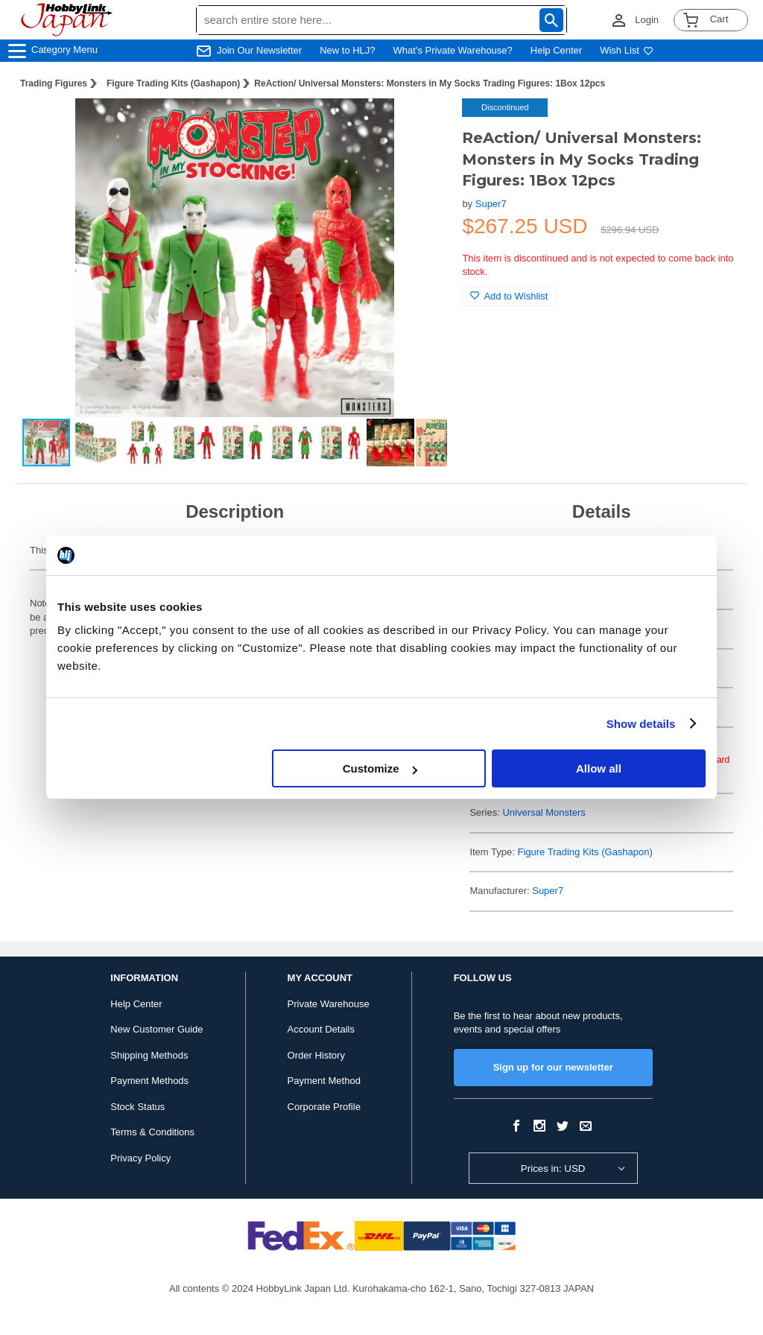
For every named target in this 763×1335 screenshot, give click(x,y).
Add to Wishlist (509, 296)
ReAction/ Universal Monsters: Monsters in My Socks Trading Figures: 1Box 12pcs (429, 83)
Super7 (491, 203)
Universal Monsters (543, 812)
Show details (641, 723)
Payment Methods (149, 1080)
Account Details (321, 1029)
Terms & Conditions (152, 1132)
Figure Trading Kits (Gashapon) (173, 83)
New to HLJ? (347, 50)
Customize (380, 768)
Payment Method (324, 1080)
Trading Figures (53, 83)
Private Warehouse (329, 1003)
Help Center (556, 50)
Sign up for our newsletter (553, 1067)
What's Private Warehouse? (453, 50)
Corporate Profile (324, 1106)
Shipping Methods (149, 1055)
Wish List (626, 50)
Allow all (598, 768)
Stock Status (137, 1106)
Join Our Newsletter (259, 50)
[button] (420, 125)
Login (647, 19)
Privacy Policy (140, 1158)
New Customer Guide (156, 1029)
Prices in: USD (553, 1168)
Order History (316, 1055)
